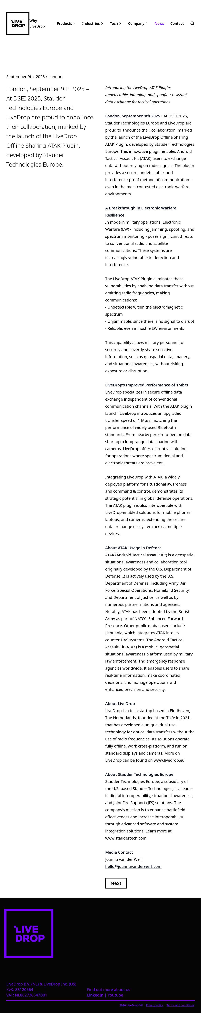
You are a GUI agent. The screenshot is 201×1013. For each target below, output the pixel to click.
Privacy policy (155, 1005)
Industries (91, 23)
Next (116, 883)
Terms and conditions (180, 1005)
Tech (114, 23)
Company (136, 23)
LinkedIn (95, 995)
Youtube (115, 995)
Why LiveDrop (37, 23)
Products (64, 23)
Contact (177, 23)
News (159, 23)
